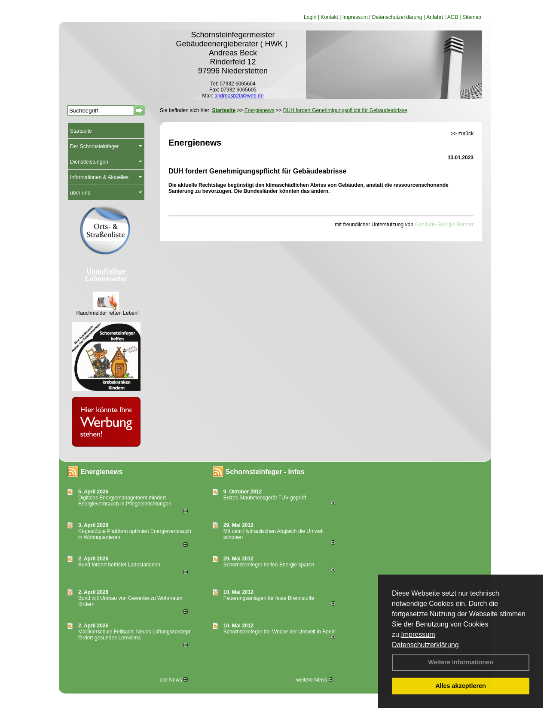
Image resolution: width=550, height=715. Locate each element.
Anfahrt (434, 17)
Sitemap (471, 17)
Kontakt (329, 17)
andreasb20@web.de (238, 96)
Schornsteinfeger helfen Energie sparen (268, 565)
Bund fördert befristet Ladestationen (119, 565)
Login (310, 17)
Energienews (101, 471)
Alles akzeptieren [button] (460, 685)
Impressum (418, 634)
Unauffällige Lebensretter (106, 275)
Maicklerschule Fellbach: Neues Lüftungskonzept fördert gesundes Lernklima (134, 635)
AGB (452, 17)
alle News (173, 680)
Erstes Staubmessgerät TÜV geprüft (264, 498)
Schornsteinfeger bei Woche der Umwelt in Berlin (279, 632)
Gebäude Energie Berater (444, 225)
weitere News (314, 680)
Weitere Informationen (460, 662)
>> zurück (462, 134)
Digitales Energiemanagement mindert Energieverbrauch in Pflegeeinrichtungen (124, 501)
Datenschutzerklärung (425, 644)
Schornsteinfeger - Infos (265, 471)
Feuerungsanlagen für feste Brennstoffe (268, 598)
